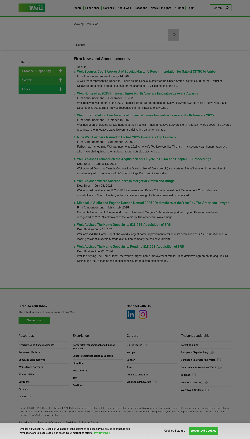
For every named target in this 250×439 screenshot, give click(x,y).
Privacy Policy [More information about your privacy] (102, 432)
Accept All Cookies (203, 431)
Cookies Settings (174, 431)
